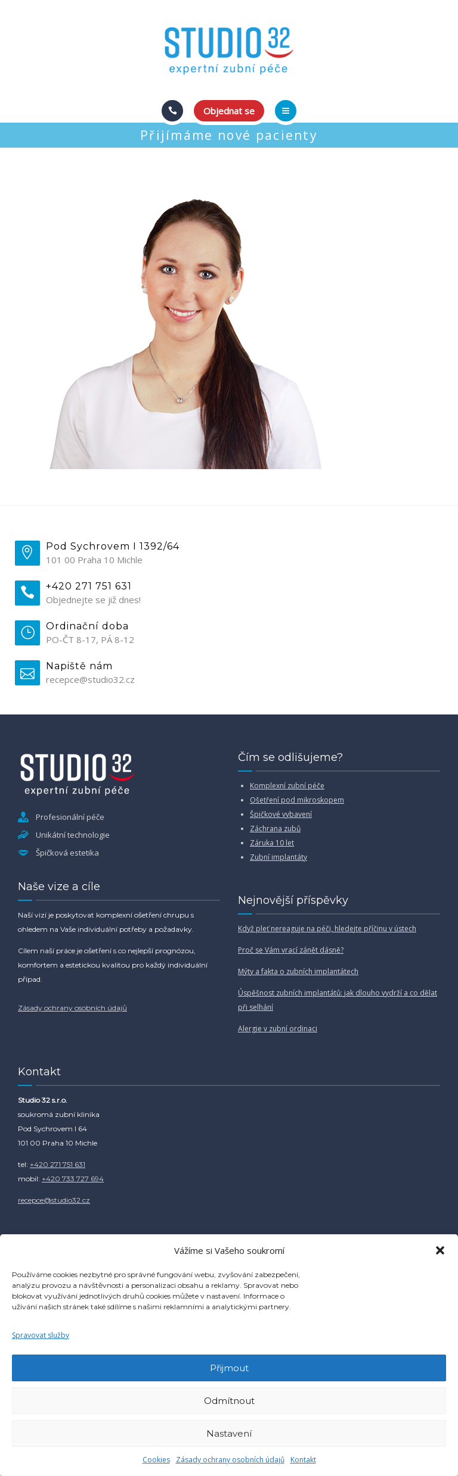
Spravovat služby (40, 1335)
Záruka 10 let (272, 843)
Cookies (156, 1460)
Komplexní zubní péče (287, 786)
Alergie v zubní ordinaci (277, 1028)
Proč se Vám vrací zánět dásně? (291, 950)
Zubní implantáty (278, 857)
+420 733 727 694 (73, 1178)
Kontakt (303, 1460)
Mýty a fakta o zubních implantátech (298, 971)
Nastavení (229, 1433)
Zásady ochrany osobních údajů (230, 1460)
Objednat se (229, 111)
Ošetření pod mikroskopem (297, 800)
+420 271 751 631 (57, 1164)
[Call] (172, 110)
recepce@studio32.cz (54, 1200)
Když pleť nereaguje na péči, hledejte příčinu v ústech (327, 928)
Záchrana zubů (275, 828)
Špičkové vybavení (281, 814)
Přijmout (229, 1368)
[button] (440, 1250)
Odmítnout (229, 1400)
